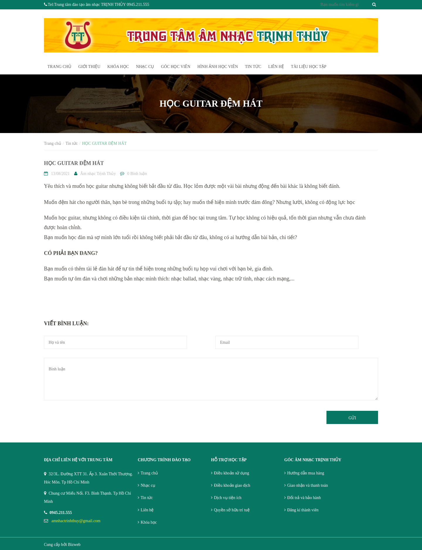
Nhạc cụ (145, 66)
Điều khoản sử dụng (231, 473)
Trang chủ (149, 473)
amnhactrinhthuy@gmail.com (76, 521)
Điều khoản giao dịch (232, 485)
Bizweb (74, 544)
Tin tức (147, 497)
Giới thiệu (89, 66)
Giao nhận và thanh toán (307, 485)
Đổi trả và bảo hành (304, 497)
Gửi (352, 418)
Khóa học (118, 66)
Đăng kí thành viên (303, 510)
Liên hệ (276, 66)
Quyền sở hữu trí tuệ (232, 510)
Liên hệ (147, 510)
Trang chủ (59, 66)
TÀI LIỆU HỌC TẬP (308, 66)
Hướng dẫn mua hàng (305, 473)
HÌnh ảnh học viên (218, 66)
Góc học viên (175, 66)
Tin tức (253, 66)
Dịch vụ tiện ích (227, 497)
